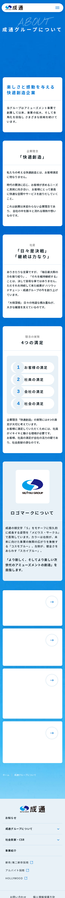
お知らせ (10, 818)
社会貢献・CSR (15, 839)
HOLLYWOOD (14, 878)
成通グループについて (19, 828)
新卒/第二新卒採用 (17, 862)
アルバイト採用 (14, 870)
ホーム (6, 774)
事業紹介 (10, 850)
